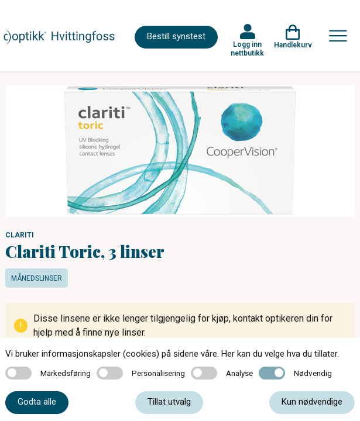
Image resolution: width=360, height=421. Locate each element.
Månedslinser (36, 278)
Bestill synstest (176, 36)
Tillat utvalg (169, 401)
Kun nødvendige (312, 401)
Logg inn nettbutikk (247, 48)
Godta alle (37, 401)
